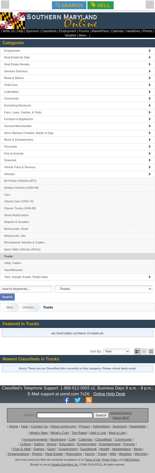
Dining (52, 444)
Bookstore (58, 439)
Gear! (51, 449)
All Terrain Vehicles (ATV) (20, 180)
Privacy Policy (110, 459)
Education (66, 444)
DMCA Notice (131, 459)
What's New (39, 433)
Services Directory (77, 71)
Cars (7, 194)
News (138, 449)
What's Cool (59, 433)
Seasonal (77, 160)
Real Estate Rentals (77, 64)
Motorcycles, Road (16, 228)
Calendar (117, 31)
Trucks (8, 256)
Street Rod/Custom (16, 215)
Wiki (113, 454)
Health (104, 449)
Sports (90, 454)
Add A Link (98, 433)
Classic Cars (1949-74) (18, 201)
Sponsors (32, 31)
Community (77, 98)
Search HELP (121, 417)
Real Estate (54, 454)
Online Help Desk (109, 394)
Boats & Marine (77, 77)
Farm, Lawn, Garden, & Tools (77, 112)
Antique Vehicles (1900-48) (21, 187)
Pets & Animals (77, 153)
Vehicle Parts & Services (77, 167)
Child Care (77, 84)
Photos (147, 31)
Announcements (35, 439)
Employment (67, 31)
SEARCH (69, 5)
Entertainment (110, 444)
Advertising (101, 426)
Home (13, 426)
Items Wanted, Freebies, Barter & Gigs (77, 132)
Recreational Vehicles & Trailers (24, 242)
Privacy (84, 426)
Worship (141, 454)
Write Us (9, 31)
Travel (102, 454)
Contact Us (39, 426)
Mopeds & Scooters (16, 221)
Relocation (74, 454)
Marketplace (121, 449)
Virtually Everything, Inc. (64, 464)
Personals (77, 146)
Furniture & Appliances (77, 119)
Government (68, 449)
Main (9, 307)
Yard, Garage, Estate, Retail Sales (77, 276)
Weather (70, 35)
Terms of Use (92, 459)
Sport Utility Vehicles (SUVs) (22, 249)
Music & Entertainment (77, 139)
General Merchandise (77, 126)
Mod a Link (117, 433)
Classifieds (49, 31)
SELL (100, 5)
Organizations (18, 454)
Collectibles (77, 91)
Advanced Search (121, 412)
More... (83, 35)
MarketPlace (100, 31)
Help (20, 31)
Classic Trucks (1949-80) (20, 208)
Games (38, 449)
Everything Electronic (77, 105)
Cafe (72, 439)
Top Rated (79, 433)
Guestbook (88, 449)
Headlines (133, 31)
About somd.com (63, 426)
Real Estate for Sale (77, 57)
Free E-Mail (22, 449)
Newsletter (138, 426)
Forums (84, 31)
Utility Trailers (12, 263)
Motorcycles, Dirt (14, 235)
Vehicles (77, 174)
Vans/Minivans (13, 269)
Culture (25, 444)
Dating (39, 444)
